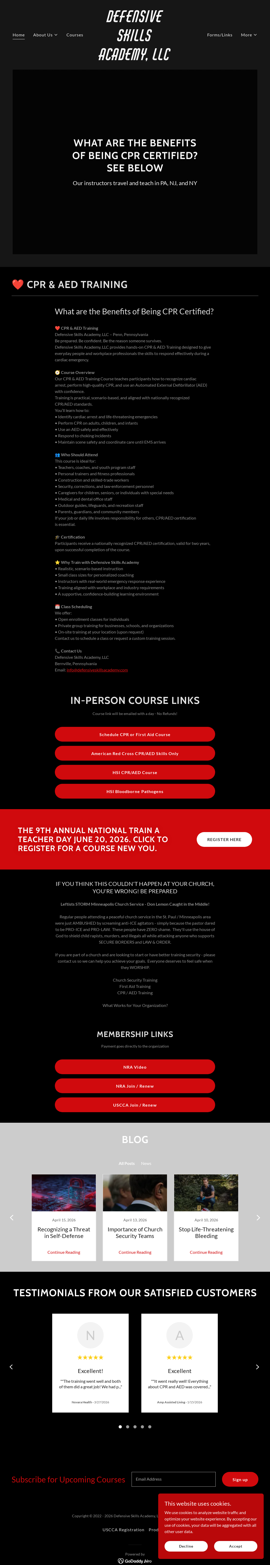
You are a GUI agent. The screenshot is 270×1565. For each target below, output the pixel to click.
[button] (45, 35)
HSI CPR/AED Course (135, 772)
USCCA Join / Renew (135, 1104)
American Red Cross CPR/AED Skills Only (135, 753)
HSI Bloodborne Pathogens (135, 791)
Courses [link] (74, 34)
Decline (186, 1546)
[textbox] (174, 1479)
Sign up (240, 1479)
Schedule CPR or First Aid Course (134, 734)
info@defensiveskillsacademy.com (97, 669)
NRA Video (134, 1066)
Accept (235, 1546)
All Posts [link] (127, 1163)
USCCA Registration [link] (123, 1529)
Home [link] (19, 34)
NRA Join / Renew (135, 1085)
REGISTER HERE (224, 839)
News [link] (146, 1163)
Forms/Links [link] (220, 34)
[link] (135, 58)
